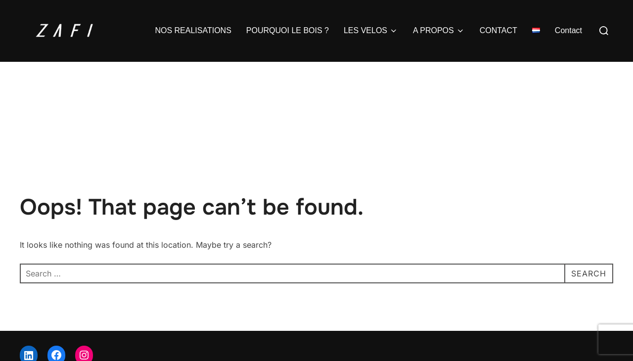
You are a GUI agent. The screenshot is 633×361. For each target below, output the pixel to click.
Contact (568, 30)
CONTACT (498, 30)
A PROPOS (439, 30)
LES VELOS (371, 30)
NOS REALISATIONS (193, 30)
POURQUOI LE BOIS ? (287, 30)
